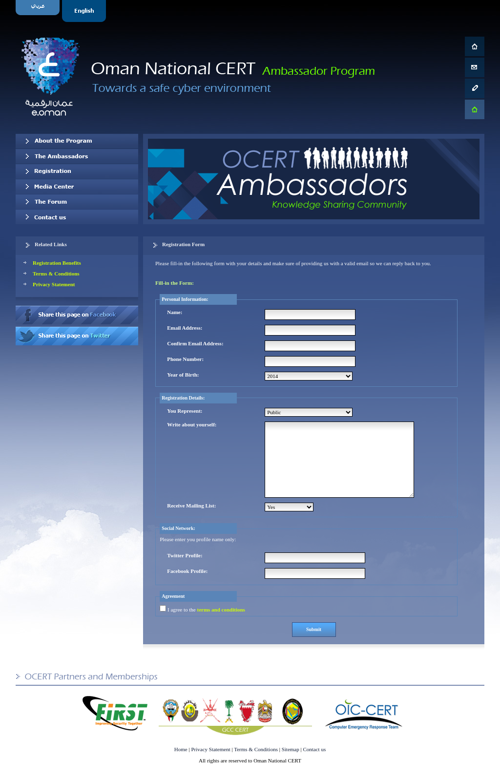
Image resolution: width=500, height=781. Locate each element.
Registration (77, 171)
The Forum (77, 201)
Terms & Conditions (56, 273)
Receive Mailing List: (191, 505)
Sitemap (290, 749)
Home (181, 749)
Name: (174, 312)
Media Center (77, 186)
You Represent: (184, 411)
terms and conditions (221, 609)
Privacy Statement (54, 284)
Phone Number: (185, 359)
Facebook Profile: (187, 571)
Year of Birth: (183, 375)
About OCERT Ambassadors (77, 141)
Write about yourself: (191, 424)
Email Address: (184, 328)
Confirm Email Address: (195, 343)
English (85, 11)
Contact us (77, 217)
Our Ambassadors (77, 156)
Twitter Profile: (184, 555)
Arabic (39, 11)
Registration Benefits (57, 263)
